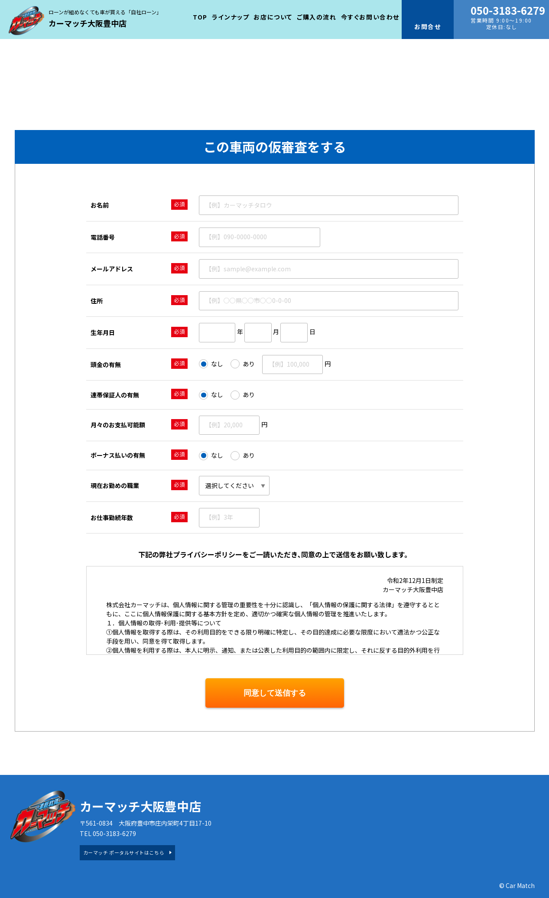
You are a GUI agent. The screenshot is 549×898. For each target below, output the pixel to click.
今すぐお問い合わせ (370, 17)
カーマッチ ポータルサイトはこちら (123, 852)
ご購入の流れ (317, 17)
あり (243, 364)
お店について (272, 17)
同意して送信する (275, 693)
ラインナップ (231, 17)
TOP (200, 17)
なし (211, 364)
